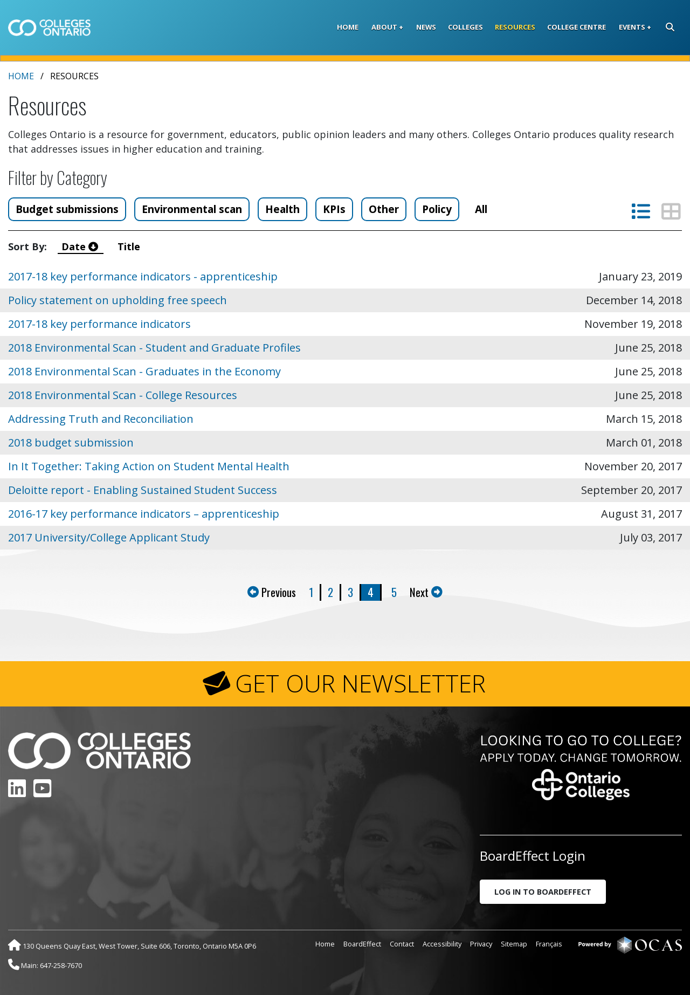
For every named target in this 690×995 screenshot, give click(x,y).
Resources (515, 27)
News (426, 27)
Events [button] (632, 27)
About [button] (384, 27)
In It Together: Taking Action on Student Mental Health (148, 466)
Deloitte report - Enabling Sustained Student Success (142, 490)
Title (130, 246)
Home (347, 27)
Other (384, 209)
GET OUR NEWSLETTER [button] (360, 683)
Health (282, 209)
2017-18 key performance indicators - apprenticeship (143, 276)
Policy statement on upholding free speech (117, 300)
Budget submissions (67, 209)
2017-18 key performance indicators (99, 324)
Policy (437, 209)
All (481, 209)
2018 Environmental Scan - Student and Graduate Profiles (154, 347)
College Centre (576, 27)
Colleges (465, 27)
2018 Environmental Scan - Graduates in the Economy (144, 371)
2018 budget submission (71, 442)
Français (549, 944)
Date (81, 246)
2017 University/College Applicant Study (109, 537)
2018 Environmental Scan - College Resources (122, 395)
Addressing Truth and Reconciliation (101, 418)
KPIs (334, 209)
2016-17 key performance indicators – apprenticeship (143, 513)
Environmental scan (192, 209)
